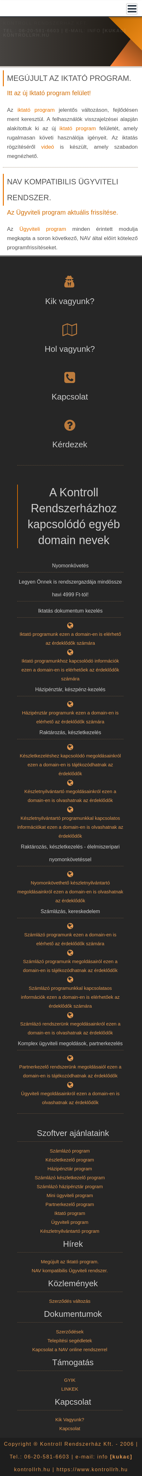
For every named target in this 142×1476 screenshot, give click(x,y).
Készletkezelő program (70, 1159)
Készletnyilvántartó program (69, 1231)
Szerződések (70, 1331)
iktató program (36, 110)
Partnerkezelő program (70, 1204)
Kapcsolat (69, 1428)
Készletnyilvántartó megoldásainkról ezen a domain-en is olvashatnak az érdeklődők (70, 792)
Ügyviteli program (42, 229)
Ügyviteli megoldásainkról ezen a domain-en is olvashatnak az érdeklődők (70, 1094)
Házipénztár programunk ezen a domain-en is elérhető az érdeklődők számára (70, 713)
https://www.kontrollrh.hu (92, 1469)
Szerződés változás (69, 1301)
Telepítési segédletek (69, 1340)
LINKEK (69, 1389)
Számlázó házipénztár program (70, 1186)
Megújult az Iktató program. (70, 1261)
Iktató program (69, 1213)
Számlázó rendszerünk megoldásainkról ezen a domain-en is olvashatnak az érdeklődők (70, 1024)
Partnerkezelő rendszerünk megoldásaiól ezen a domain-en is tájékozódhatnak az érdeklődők (70, 1067)
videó (47, 147)
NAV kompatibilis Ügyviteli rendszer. (70, 1270)
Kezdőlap (15, 25)
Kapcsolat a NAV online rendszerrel (69, 1349)
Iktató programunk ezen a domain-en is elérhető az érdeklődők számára (70, 634)
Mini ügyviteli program (69, 1195)
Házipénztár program (69, 1168)
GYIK (69, 1380)
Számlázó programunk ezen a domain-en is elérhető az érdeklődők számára (70, 935)
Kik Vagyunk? (69, 1419)
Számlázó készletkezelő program (70, 1177)
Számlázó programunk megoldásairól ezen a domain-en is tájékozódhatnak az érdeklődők (70, 962)
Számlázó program (70, 1150)
